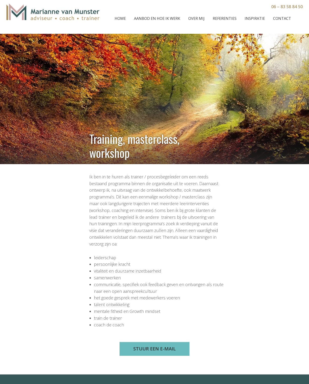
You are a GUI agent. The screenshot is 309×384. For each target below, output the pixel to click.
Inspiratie (255, 18)
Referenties (225, 18)
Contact (282, 18)
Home (120, 18)
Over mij (196, 18)
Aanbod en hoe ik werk (157, 18)
